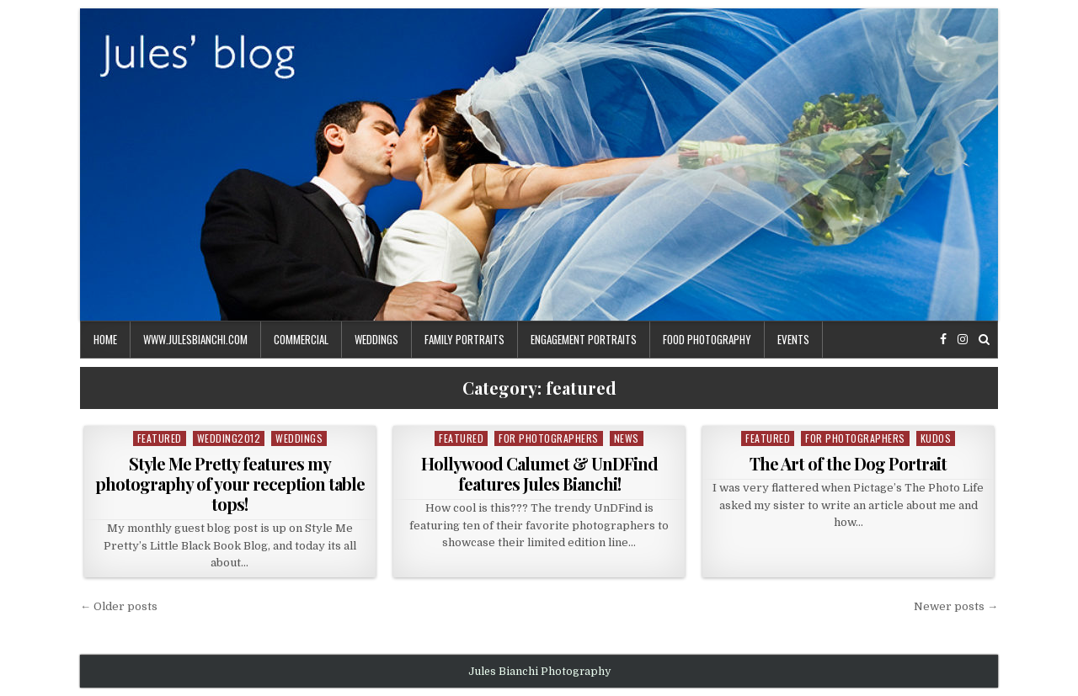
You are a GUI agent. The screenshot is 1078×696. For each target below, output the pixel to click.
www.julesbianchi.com (195, 339)
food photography (707, 339)
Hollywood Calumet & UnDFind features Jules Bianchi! (539, 473)
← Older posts (118, 606)
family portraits (464, 339)
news (626, 438)
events (793, 339)
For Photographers (549, 438)
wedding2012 (229, 438)
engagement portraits (584, 339)
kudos (936, 438)
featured (159, 438)
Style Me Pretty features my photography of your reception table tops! (230, 483)
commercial (301, 339)
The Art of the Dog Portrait (848, 463)
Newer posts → (956, 606)
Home (105, 339)
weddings (376, 339)
